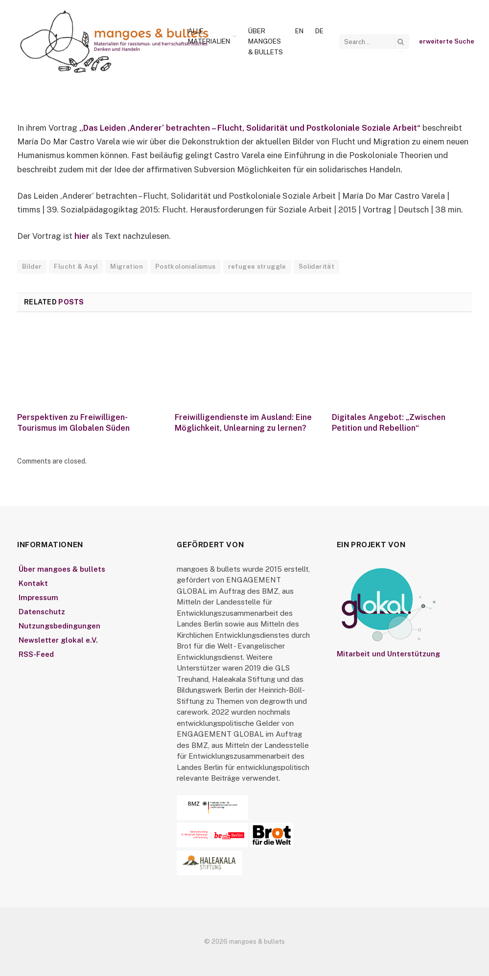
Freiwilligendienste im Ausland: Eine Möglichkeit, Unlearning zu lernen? (243, 423)
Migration (126, 266)
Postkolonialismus (185, 266)
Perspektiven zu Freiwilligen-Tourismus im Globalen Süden (73, 423)
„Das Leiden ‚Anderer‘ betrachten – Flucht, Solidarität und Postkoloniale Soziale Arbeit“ (250, 128)
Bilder (32, 266)
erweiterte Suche (446, 41)
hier (82, 236)
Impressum (38, 597)
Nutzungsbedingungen (59, 626)
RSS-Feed (36, 654)
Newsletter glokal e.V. (58, 640)
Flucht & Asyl (76, 266)
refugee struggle (257, 266)
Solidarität (316, 266)
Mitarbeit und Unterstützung (388, 654)
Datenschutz (42, 611)
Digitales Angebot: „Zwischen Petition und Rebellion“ (388, 423)
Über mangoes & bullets (265, 41)
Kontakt (33, 583)
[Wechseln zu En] (299, 31)
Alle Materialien (209, 36)
